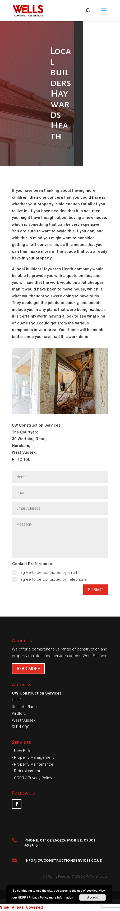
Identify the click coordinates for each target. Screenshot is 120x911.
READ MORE (28, 668)
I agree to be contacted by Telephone (49, 579)
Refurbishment (27, 771)
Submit (95, 589)
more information (61, 897)
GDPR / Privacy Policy (33, 777)
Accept (92, 897)
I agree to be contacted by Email (44, 572)
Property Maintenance (33, 764)
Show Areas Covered (21, 907)
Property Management (34, 757)
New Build (22, 750)
